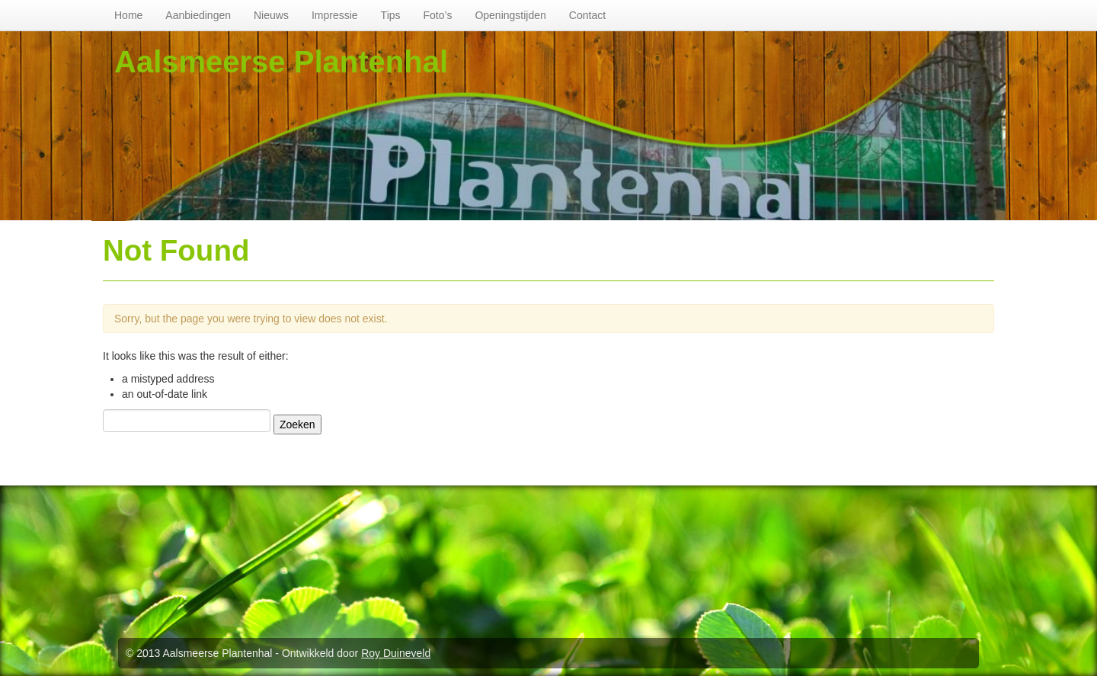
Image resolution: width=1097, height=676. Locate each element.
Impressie (335, 15)
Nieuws (271, 15)
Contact (587, 15)
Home (128, 15)
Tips (391, 15)
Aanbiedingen (198, 15)
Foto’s (438, 15)
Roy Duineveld (395, 653)
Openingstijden (510, 15)
